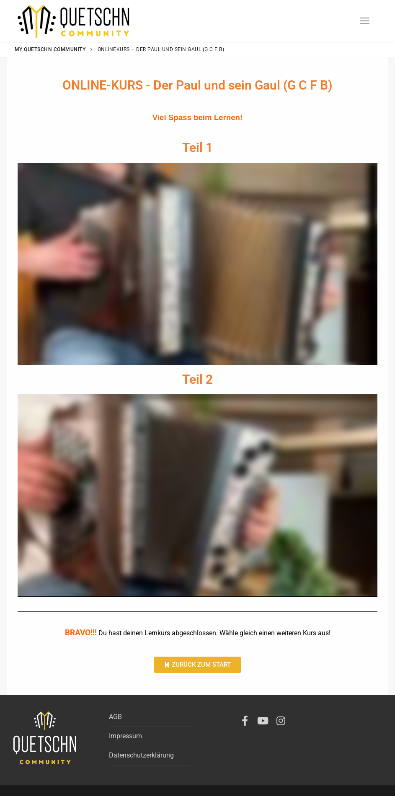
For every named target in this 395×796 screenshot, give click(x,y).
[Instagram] (281, 720)
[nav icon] (364, 21)
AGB (115, 717)
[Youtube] (263, 720)
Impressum (125, 736)
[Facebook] (245, 720)
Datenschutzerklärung (141, 755)
